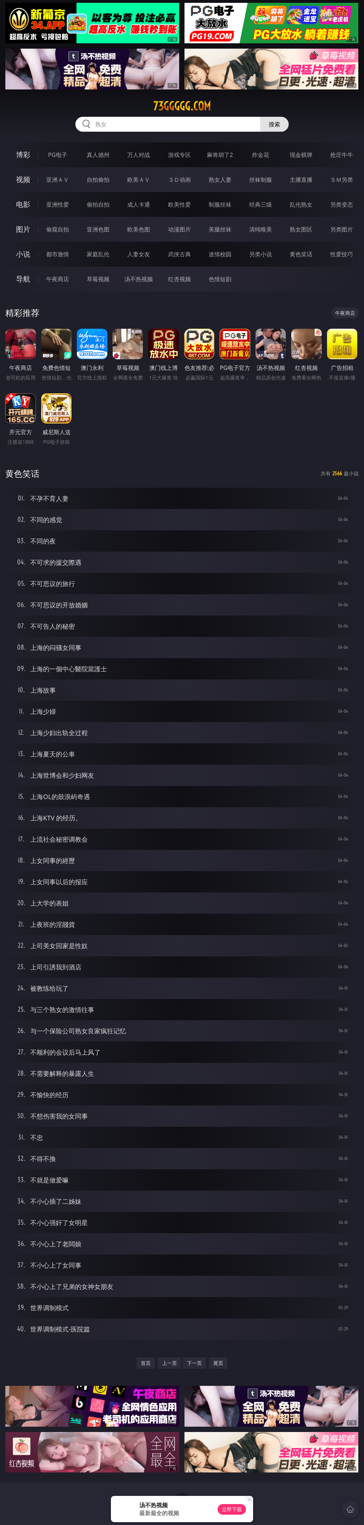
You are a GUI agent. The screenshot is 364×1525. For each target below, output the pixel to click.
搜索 (274, 124)
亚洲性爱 (57, 204)
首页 (146, 1363)
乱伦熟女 (301, 204)
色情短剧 (220, 279)
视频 (23, 179)
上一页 (169, 1363)
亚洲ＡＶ (57, 180)
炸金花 (260, 155)
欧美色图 (138, 229)
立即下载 (232, 1509)
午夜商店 (57, 279)
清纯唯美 (260, 229)
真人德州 (98, 155)
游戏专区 (179, 155)
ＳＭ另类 (341, 180)
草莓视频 (98, 279)
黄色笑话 (301, 254)
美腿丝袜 (220, 229)
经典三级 (260, 204)
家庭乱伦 (98, 254)
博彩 (23, 154)
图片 (23, 229)
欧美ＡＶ (138, 180)
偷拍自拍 (98, 204)
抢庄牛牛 (341, 155)
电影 (23, 204)
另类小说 (260, 254)
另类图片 (341, 229)
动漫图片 (179, 229)
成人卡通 (138, 204)
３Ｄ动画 (179, 180)
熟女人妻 (220, 180)
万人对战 (138, 155)
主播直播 (301, 180)
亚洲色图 (98, 229)
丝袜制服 (260, 180)
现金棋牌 (301, 155)
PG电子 (57, 155)
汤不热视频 (138, 279)
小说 (23, 254)
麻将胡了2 (220, 155)
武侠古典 (179, 254)
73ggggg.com (182, 106)
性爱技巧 (341, 254)
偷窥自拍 (57, 229)
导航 (23, 279)
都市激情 (57, 254)
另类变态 (341, 204)
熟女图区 (301, 229)
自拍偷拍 (98, 180)
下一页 (194, 1363)
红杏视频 (179, 279)
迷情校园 (220, 254)
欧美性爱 (179, 204)
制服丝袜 (220, 204)
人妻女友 (138, 254)
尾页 (218, 1363)
